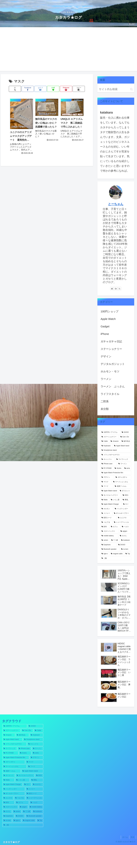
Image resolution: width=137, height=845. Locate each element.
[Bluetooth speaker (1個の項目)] (109, 549)
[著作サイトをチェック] (112, 288)
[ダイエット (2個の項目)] (125, 491)
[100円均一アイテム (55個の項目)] (110, 432)
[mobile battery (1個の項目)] (109, 536)
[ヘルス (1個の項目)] (126, 527)
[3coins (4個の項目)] (118, 468)
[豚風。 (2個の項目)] (126, 500)
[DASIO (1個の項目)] (124, 545)
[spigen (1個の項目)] (125, 531)
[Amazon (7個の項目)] (114, 441)
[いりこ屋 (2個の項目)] (115, 500)
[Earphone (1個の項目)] (108, 545)
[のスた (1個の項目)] (125, 536)
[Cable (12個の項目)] (104, 441)
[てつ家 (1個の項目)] (115, 540)
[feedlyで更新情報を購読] (115, 288)
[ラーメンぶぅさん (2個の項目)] (121, 482)
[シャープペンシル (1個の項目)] (122, 522)
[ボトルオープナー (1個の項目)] (122, 513)
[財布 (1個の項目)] (104, 527)
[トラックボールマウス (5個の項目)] (115, 455)
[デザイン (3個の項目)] (107, 477)
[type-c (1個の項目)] (104, 554)
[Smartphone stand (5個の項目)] (115, 450)
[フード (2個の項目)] (106, 486)
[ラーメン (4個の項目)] (124, 464)
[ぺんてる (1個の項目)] (106, 522)
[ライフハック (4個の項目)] (123, 459)
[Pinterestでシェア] (66, 89)
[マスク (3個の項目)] (105, 482)
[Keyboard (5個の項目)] (106, 446)
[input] (115, 89)
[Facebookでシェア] (28, 89)
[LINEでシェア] (53, 89)
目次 (132, 837)
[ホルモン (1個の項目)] (106, 509)
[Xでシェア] (15, 89)
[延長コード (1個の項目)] (108, 518)
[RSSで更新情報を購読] (119, 288)
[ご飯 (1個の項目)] (115, 558)
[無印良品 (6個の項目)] (125, 441)
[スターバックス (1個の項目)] (109, 531)
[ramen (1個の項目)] (105, 540)
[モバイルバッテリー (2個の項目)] (110, 495)
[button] (79, 89)
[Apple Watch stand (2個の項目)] (109, 491)
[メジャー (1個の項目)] (106, 513)
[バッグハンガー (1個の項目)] (122, 509)
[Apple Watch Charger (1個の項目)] (110, 504)
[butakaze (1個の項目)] (125, 540)
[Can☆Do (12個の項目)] (125, 437)
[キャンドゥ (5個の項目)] (107, 459)
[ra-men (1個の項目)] (125, 549)
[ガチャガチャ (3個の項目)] (122, 477)
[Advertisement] (68, 51)
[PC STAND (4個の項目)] (106, 468)
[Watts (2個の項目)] (104, 500)
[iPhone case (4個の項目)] (108, 464)
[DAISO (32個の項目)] (126, 432)
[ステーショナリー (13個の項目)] (109, 437)
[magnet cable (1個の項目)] (117, 554)
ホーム (125, 837)
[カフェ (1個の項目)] (115, 527)
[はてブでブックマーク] (40, 89)
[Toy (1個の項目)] (127, 554)
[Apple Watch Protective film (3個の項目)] (115, 473)
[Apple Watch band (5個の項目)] (122, 446)
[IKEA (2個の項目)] (126, 495)
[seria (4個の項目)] (127, 468)
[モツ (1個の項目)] (126, 504)
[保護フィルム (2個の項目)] (122, 486)
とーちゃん (115, 204)
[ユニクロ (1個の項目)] (124, 518)
